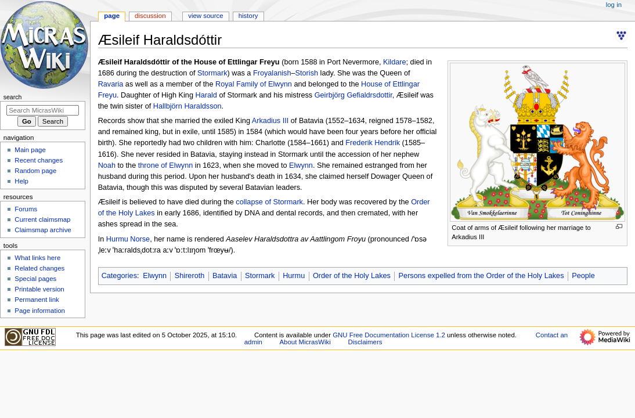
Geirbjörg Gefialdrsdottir (353, 95)
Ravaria (111, 84)
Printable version (39, 289)
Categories (119, 276)
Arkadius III (270, 121)
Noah (107, 165)
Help (21, 181)
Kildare (394, 62)
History (248, 15)
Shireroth (189, 276)
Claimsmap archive (43, 229)
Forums (26, 209)
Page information (40, 310)
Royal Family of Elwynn (253, 84)
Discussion (150, 15)
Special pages (35, 278)
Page (112, 15)
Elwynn (301, 165)
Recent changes (39, 160)
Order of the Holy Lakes (352, 276)
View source (205, 15)
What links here (37, 257)
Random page (35, 170)
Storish (307, 73)
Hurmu (294, 276)
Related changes (39, 268)
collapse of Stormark (269, 202)
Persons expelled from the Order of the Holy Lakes (481, 276)
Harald (206, 95)
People (583, 276)
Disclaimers (365, 341)
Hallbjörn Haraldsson (187, 106)
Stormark (212, 73)
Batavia (224, 276)
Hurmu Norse (128, 239)
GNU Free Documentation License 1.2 (389, 334)
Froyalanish (272, 73)
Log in (614, 4)
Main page (30, 149)
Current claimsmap (42, 219)
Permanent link (37, 299)
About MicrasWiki (305, 341)
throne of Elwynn (165, 165)
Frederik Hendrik (372, 143)
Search (12, 96)
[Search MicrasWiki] (42, 110)
